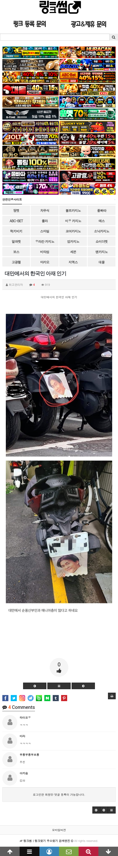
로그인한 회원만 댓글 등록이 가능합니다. (59, 794)
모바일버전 (59, 830)
